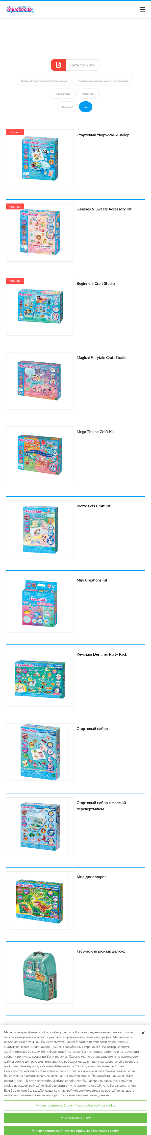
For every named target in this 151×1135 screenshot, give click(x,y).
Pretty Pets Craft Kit (93, 506)
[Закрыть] (143, 1035)
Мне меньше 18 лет (75, 1120)
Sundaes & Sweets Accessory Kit (103, 209)
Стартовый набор (92, 728)
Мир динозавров (91, 876)
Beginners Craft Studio (95, 283)
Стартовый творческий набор (102, 135)
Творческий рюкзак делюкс (101, 951)
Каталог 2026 (83, 64)
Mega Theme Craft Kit (95, 431)
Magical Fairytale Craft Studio (101, 357)
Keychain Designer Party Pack (101, 654)
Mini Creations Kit (91, 580)
